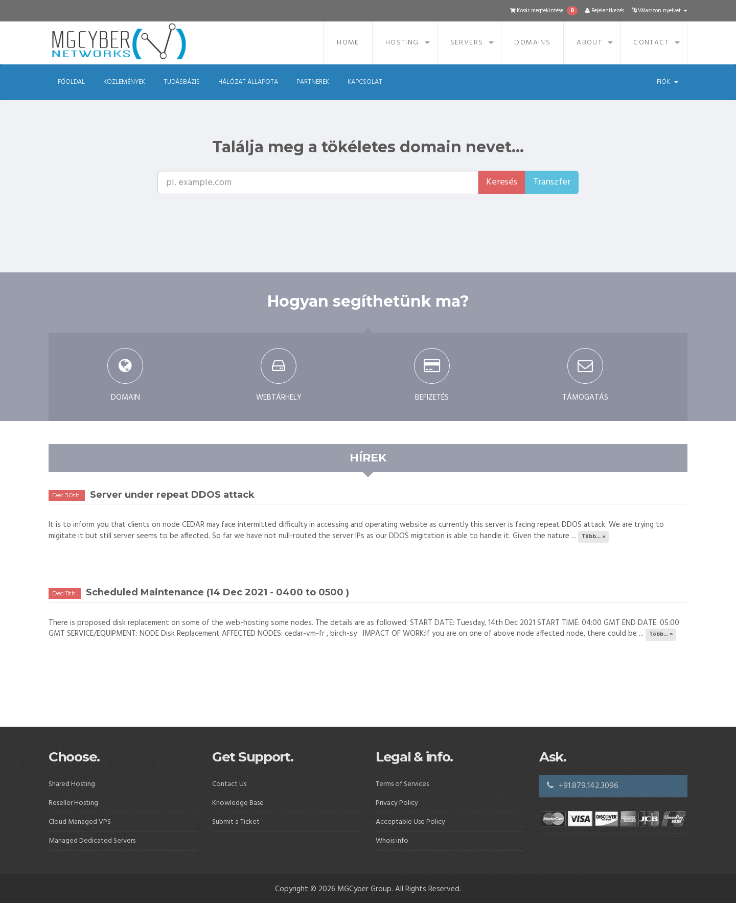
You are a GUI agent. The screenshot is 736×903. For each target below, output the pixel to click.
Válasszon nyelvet (659, 10)
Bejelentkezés (604, 10)
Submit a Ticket (236, 822)
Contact (651, 43)
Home (348, 43)
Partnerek (312, 82)
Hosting (402, 43)
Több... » (594, 536)
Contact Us (229, 784)
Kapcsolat (365, 82)
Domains (532, 43)
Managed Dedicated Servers (92, 841)
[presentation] (344, 214)
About (589, 43)
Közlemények (124, 82)
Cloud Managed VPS (80, 822)
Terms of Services (402, 784)
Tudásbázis (182, 82)
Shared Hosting (72, 784)
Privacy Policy (397, 803)
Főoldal (71, 82)
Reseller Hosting (73, 803)
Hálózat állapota (248, 82)
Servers (467, 43)
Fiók (667, 82)
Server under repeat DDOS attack (172, 494)
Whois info (392, 841)
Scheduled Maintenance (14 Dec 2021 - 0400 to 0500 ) (217, 592)
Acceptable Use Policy (410, 822)
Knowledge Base (238, 803)
